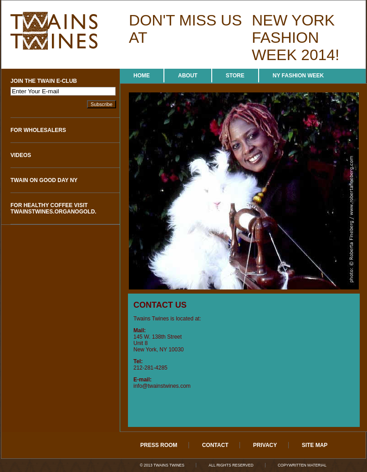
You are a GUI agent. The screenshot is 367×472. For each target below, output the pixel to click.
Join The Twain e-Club (43, 81)
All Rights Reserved (231, 465)
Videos (20, 155)
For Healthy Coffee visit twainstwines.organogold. (53, 208)
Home (141, 75)
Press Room (158, 445)
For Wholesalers (38, 130)
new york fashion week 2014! (295, 37)
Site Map (315, 445)
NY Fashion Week (298, 75)
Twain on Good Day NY (43, 180)
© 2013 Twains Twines (162, 465)
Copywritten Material (302, 465)
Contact (215, 445)
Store (235, 75)
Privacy (265, 445)
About (188, 75)
